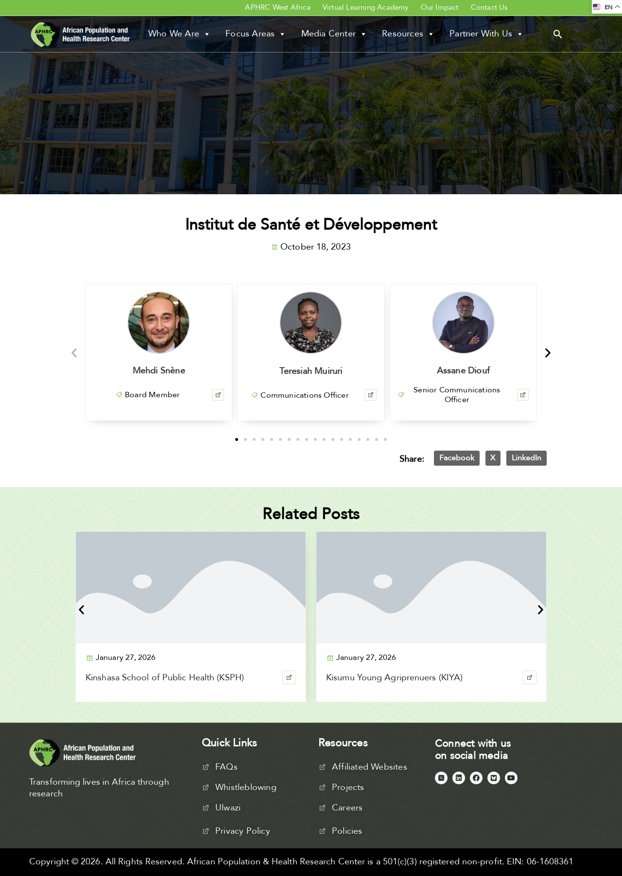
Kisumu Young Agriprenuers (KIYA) (394, 678)
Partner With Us (486, 34)
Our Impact (440, 7)
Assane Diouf (463, 371)
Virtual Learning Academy (366, 7)
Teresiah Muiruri (310, 371)
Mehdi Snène (159, 371)
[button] (558, 33)
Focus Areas (255, 34)
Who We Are (179, 34)
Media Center (334, 34)
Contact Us (489, 7)
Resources (408, 34)
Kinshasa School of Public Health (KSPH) (165, 678)
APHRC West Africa (277, 7)
